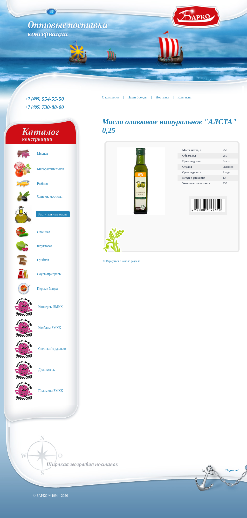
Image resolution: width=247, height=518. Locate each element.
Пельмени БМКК (50, 391)
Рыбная (42, 184)
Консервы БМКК (50, 307)
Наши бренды (137, 97)
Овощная (43, 232)
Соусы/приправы (49, 274)
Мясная (42, 153)
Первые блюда (47, 288)
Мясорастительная (50, 169)
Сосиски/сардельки (52, 349)
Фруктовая (45, 246)
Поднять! (232, 470)
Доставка (162, 97)
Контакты (185, 97)
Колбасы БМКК (49, 328)
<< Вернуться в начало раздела (121, 261)
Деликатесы (46, 370)
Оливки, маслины (49, 196)
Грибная (43, 260)
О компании (110, 97)
